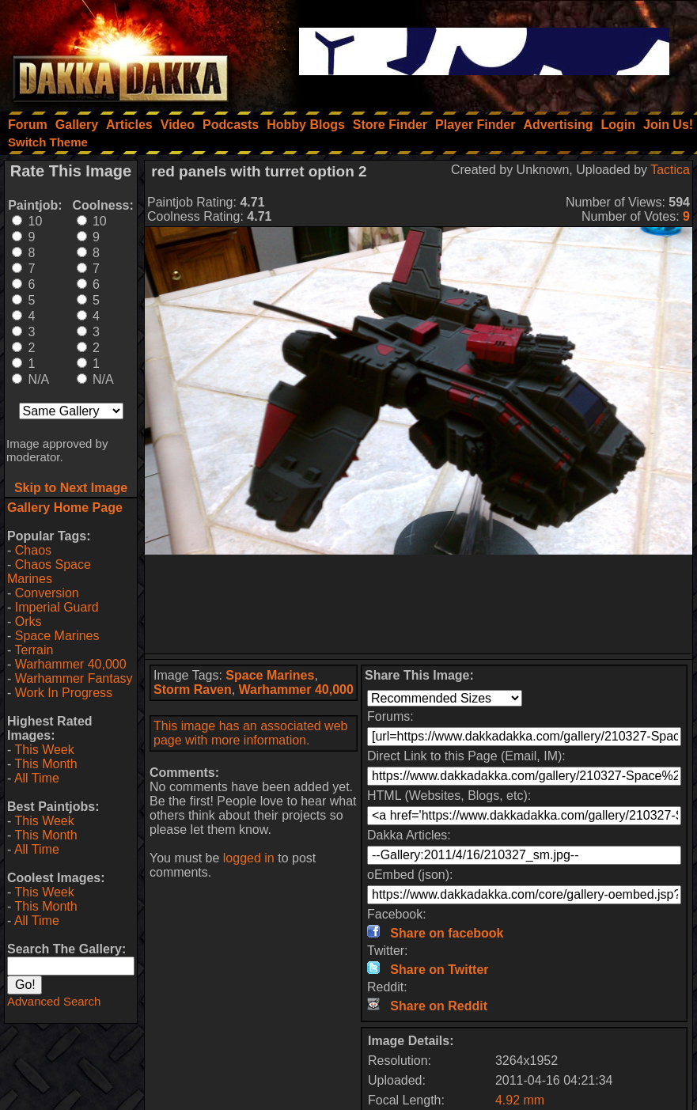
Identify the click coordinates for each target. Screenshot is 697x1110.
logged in (249, 858)
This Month (45, 764)
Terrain (33, 650)
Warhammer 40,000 (71, 664)
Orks (28, 621)
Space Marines (57, 635)
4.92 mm (519, 1100)
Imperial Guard (57, 607)
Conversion (47, 593)
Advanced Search (53, 1001)
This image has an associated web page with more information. (250, 733)
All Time (36, 778)
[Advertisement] (418, 604)
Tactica (670, 169)
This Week (44, 749)
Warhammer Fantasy (74, 678)
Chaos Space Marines (49, 571)
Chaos (33, 550)
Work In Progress (63, 692)
